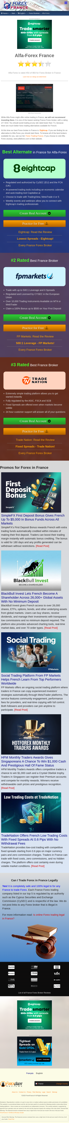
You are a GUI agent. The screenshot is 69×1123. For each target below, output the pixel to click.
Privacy (29, 1092)
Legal (43, 1092)
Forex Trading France (34, 136)
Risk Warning (37, 1092)
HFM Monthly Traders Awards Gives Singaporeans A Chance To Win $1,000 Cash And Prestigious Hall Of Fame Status (33, 761)
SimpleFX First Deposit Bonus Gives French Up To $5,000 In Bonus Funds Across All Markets (33, 519)
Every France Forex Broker (35, 254)
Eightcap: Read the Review (35, 241)
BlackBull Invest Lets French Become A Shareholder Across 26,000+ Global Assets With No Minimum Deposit (32, 597)
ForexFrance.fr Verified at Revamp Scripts (12, 1112)
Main (13, 13)
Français (29, 1073)
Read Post (11, 1119)
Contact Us (22, 1092)
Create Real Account (42, 214)
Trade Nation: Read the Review (35, 448)
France (5, 13)
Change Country (62, 1084)
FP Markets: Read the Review (35, 345)
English (22, 13)
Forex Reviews (34, 13)
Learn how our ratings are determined (34, 77)
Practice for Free (42, 221)
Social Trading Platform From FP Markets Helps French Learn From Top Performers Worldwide (31, 679)
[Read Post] (42, 546)
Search (48, 1092)
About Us (15, 1092)
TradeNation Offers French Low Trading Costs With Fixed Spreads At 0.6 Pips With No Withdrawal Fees (34, 839)
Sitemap (54, 1092)
